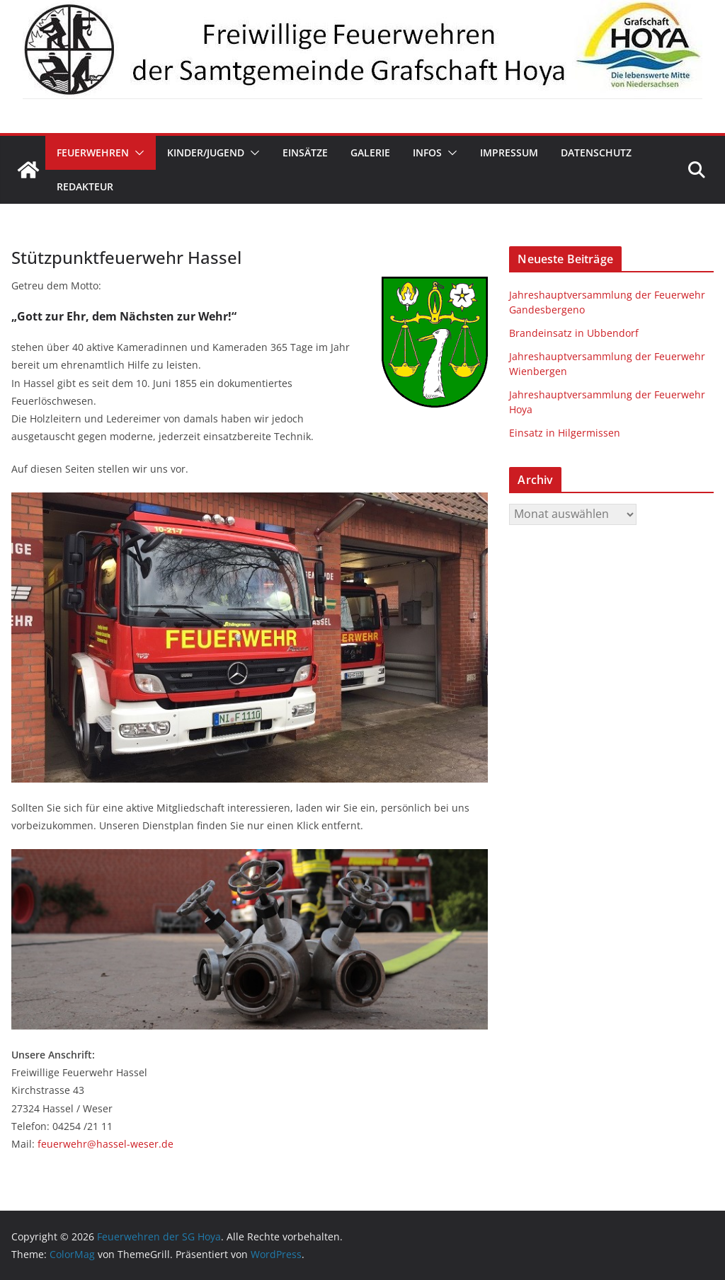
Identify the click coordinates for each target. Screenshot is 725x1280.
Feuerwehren (93, 152)
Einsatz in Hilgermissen (564, 432)
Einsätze (305, 152)
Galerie (370, 152)
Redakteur (85, 186)
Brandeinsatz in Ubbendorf (574, 333)
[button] (136, 153)
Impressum (509, 152)
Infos (427, 152)
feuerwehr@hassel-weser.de (105, 1144)
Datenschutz (596, 152)
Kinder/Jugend (205, 152)
